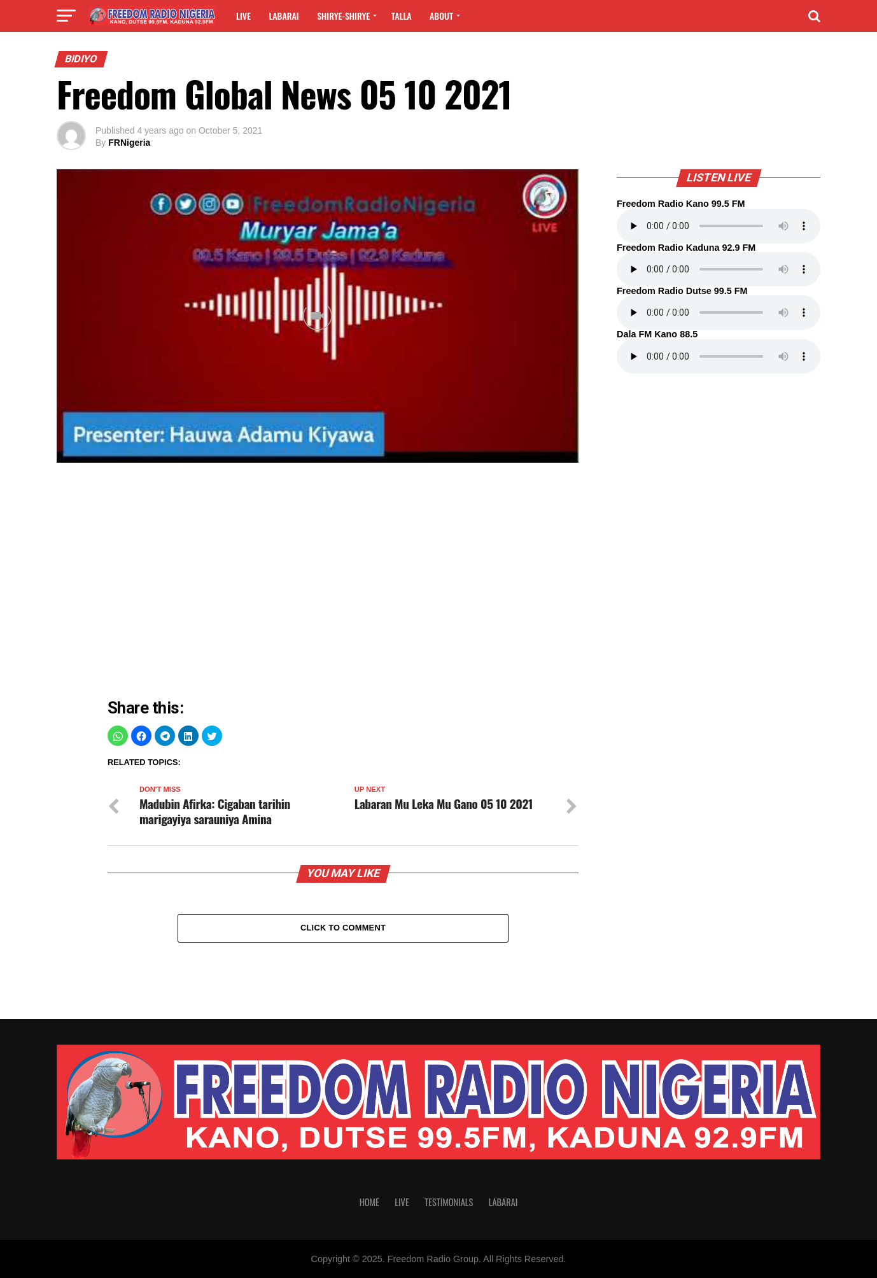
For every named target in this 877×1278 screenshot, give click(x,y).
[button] (118, 736)
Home (369, 1202)
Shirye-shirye (343, 15)
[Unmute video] (318, 316)
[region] (343, 583)
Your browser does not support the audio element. (718, 226)
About (441, 15)
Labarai (283, 15)
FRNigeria (129, 142)
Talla (401, 15)
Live (243, 15)
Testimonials (448, 1202)
